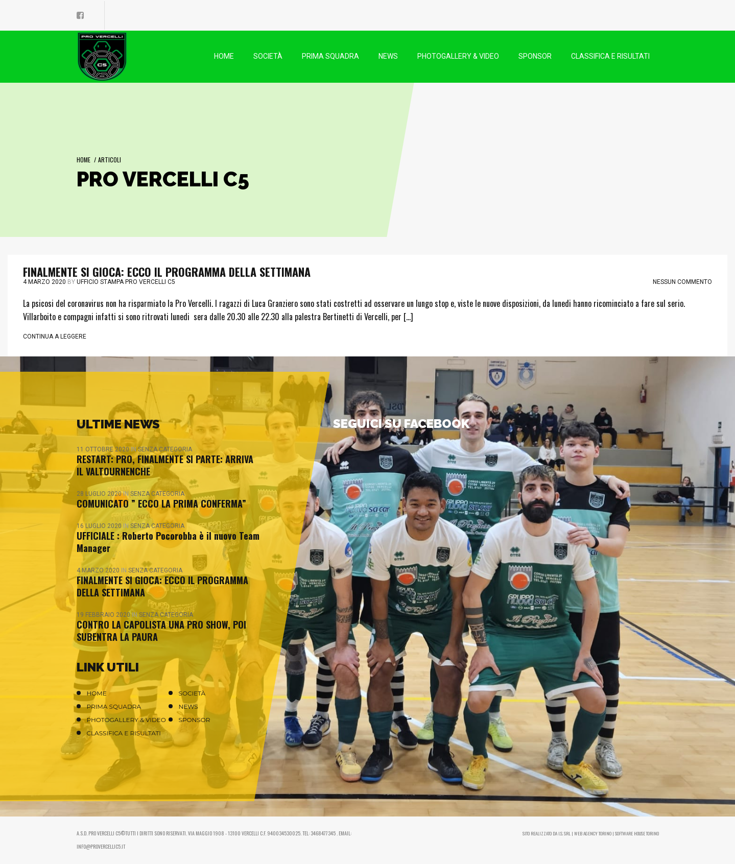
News (188, 706)
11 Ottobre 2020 (104, 449)
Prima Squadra (114, 706)
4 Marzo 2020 (44, 281)
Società (192, 693)
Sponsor (194, 720)
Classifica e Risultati (124, 733)
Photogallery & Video (126, 720)
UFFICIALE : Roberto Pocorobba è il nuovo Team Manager (168, 542)
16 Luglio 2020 (100, 526)
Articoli (109, 159)
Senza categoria (165, 449)
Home (83, 159)
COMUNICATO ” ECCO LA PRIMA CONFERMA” (161, 503)
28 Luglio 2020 (100, 493)
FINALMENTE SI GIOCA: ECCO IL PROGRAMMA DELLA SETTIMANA (167, 271)
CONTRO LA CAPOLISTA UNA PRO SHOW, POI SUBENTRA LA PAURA (161, 630)
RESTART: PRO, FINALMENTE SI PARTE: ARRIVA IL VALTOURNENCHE (165, 465)
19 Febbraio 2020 (104, 614)
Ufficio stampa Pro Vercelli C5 (126, 281)
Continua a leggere (54, 336)
